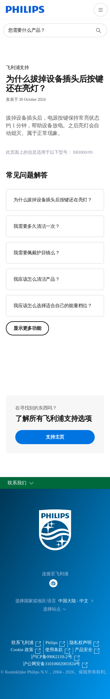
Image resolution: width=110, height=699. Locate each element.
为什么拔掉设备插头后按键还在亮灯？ (52, 199)
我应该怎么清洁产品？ (36, 279)
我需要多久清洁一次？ (36, 226)
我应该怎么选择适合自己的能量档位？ (52, 305)
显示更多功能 (27, 328)
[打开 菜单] (101, 10)
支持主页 (55, 436)
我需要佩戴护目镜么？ (36, 252)
